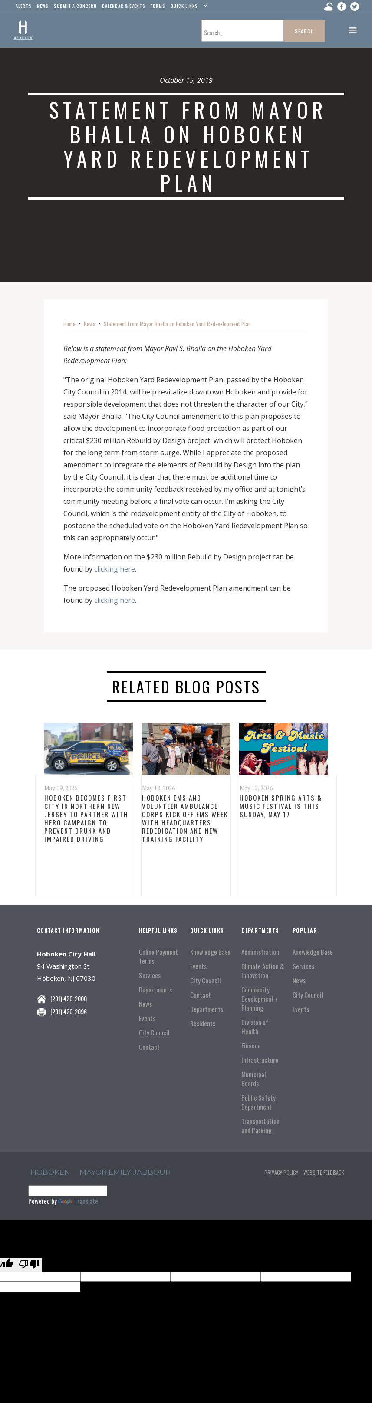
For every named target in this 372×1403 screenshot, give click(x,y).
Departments (155, 989)
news (43, 6)
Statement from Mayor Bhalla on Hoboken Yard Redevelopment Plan (177, 323)
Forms (158, 6)
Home (69, 323)
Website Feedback (323, 1172)
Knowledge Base (210, 951)
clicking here (114, 569)
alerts (24, 6)
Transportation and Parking (260, 1126)
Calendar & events (123, 6)
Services (150, 975)
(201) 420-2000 (68, 998)
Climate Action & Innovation (262, 971)
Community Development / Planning (259, 998)
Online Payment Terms (158, 956)
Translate (78, 1201)
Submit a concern (75, 6)
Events (147, 1018)
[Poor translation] (29, 1265)
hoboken (50, 1172)
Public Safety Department (258, 1102)
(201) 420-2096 (68, 1011)
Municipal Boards (253, 1079)
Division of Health (254, 1027)
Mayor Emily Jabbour (125, 1172)
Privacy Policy (281, 1172)
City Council (154, 1032)
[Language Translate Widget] (67, 1190)
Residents (202, 1023)
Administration (260, 951)
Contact (149, 1046)
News (89, 323)
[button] (187, 7)
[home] (23, 30)
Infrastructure (259, 1060)
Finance (251, 1045)
